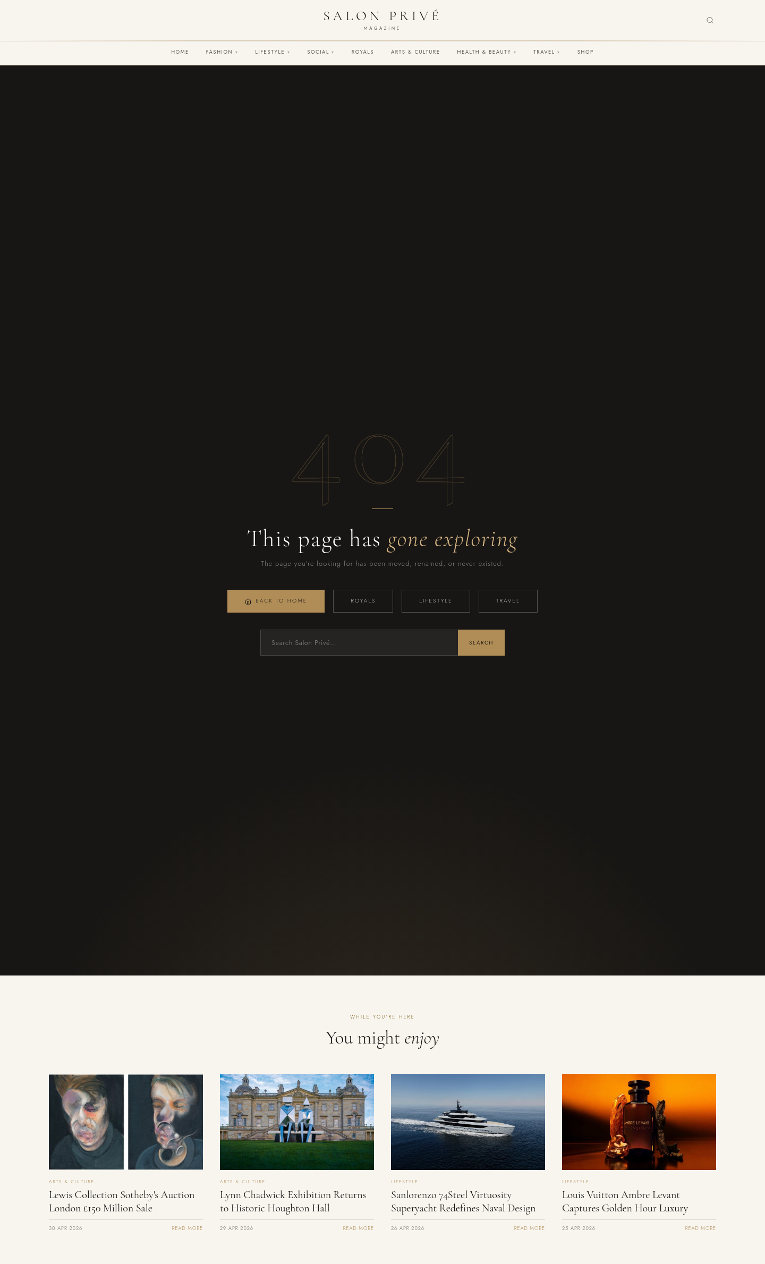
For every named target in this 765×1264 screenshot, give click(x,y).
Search (481, 643)
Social (321, 52)
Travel (546, 52)
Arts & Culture (415, 52)
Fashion (222, 52)
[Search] (710, 20)
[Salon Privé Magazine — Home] (382, 20)
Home (180, 52)
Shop (585, 52)
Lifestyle (273, 52)
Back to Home (276, 601)
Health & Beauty (486, 52)
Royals (363, 52)
